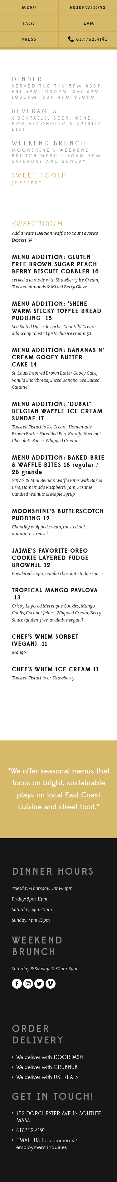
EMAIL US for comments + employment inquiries (47, 1144)
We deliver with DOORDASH (49, 1057)
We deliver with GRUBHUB (47, 1067)
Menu (29, 8)
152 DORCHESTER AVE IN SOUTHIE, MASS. (59, 1117)
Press (29, 39)
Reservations (88, 8)
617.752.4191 (88, 39)
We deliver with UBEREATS (47, 1077)
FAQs (29, 23)
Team (88, 23)
